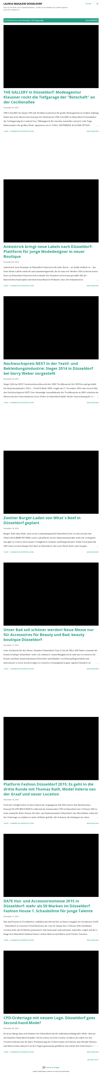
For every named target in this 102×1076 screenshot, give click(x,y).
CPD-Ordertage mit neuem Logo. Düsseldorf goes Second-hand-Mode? (49, 1020)
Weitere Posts (93, 1060)
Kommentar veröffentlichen (22, 131)
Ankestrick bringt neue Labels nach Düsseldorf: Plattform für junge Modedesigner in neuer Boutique (48, 251)
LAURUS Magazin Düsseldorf (23, 3)
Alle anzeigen (92, 20)
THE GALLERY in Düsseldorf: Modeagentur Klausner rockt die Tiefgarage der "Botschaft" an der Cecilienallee (49, 97)
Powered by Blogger (51, 1067)
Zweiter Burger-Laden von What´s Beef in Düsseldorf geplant (42, 520)
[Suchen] (88, 3)
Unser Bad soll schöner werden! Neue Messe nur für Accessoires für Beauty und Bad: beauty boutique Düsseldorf (49, 634)
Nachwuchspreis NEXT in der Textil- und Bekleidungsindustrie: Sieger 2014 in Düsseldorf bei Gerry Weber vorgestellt (48, 368)
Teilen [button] (6, 131)
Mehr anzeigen (93, 131)
